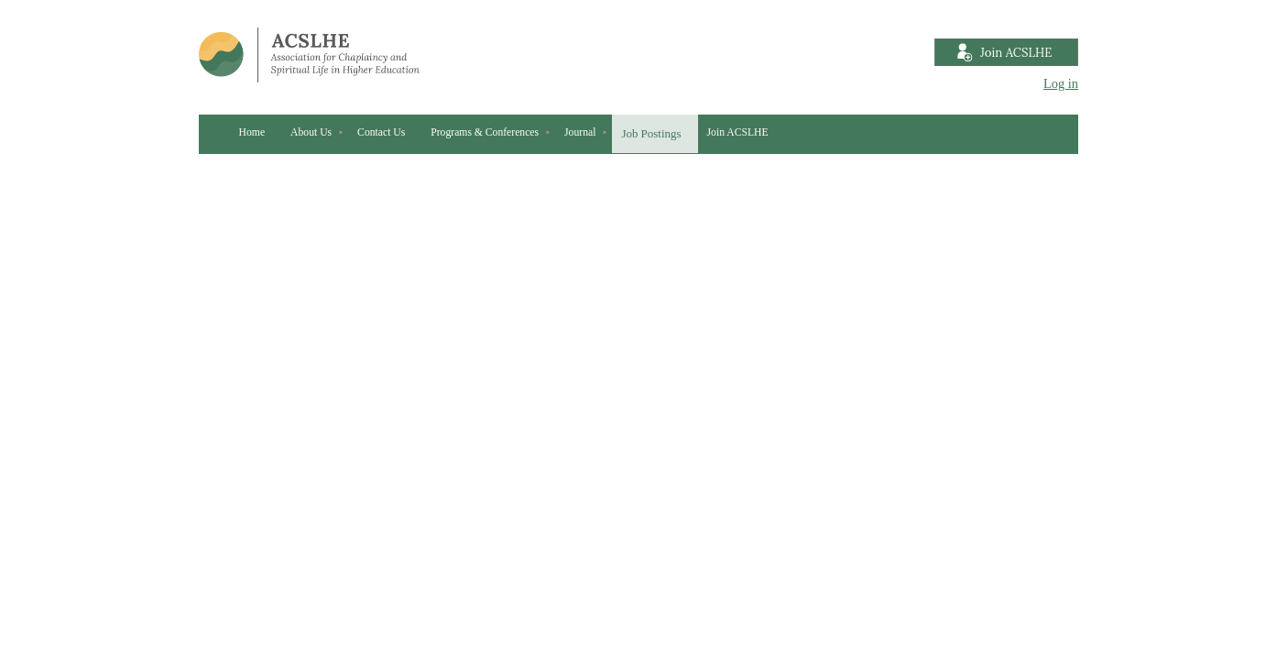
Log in (1060, 83)
